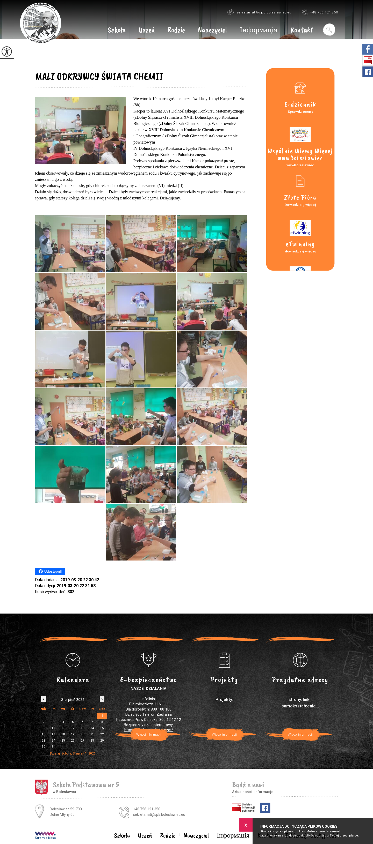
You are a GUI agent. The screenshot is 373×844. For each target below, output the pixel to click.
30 (43, 747)
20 (82, 734)
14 (92, 728)
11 (63, 728)
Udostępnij (50, 571)
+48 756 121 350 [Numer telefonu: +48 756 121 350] (146, 809)
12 (73, 728)
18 (63, 734)
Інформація (258, 30)
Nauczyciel (212, 30)
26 (73, 740)
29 (102, 740)
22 (102, 734)
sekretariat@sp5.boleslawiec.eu (259, 12)
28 (92, 740)
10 (53, 728)
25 (63, 740)
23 (43, 740)
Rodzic (176, 30)
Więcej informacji (148, 734)
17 (53, 734)
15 (102, 728)
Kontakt (301, 30)
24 (53, 740)
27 (82, 740)
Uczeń (147, 30)
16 (43, 734)
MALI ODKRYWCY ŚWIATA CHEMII (99, 76)
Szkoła (117, 30)
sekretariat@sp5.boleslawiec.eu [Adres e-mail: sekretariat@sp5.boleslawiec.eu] (159, 814)
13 (82, 728)
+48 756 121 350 (320, 12)
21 (92, 734)
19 (73, 734)
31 (53, 747)
